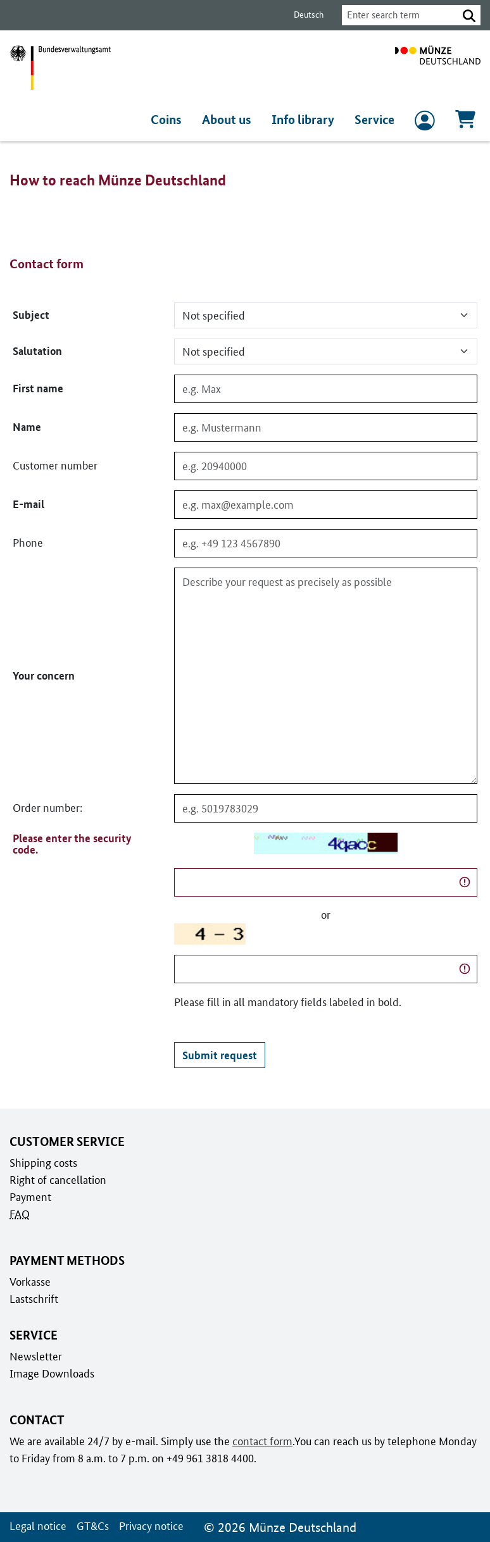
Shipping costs (42, 1162)
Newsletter (34, 1356)
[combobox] (396, 15)
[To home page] (438, 68)
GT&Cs (90, 1526)
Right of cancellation (56, 1179)
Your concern (43, 675)
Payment (29, 1196)
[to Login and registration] (425, 123)
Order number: (47, 808)
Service (374, 119)
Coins (171, 119)
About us (230, 119)
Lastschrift (33, 1298)
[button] (469, 15)
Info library (305, 119)
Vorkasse (30, 1281)
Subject (30, 315)
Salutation (37, 351)
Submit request (218, 1055)
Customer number (55, 465)
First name (37, 388)
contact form (260, 1441)
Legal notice (37, 1526)
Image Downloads (50, 1373)
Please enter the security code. (71, 844)
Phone (27, 543)
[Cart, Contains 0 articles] (465, 123)
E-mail (27, 504)
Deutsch (301, 14)
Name (27, 427)
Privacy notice (148, 1526)
